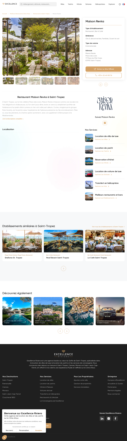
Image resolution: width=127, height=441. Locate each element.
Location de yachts (47, 384)
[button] (5, 46)
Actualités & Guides (115, 384)
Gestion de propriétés (82, 384)
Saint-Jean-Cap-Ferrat (11, 394)
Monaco (5, 390)
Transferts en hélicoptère (50, 394)
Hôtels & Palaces (46, 387)
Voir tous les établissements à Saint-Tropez (107, 227)
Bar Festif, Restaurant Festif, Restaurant (99, 255)
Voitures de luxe (46, 390)
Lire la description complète (12, 119)
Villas (62, 4)
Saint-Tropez (7, 380)
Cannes (5, 387)
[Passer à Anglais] (124, 4)
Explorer (112, 4)
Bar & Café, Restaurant (53, 255)
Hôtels (79, 4)
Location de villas (46, 380)
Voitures (88, 4)
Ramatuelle (6, 384)
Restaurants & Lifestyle (49, 397)
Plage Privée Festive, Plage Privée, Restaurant (19, 255)
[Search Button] (21, 4)
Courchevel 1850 (8, 397)
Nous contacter (114, 394)
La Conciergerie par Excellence (52, 401)
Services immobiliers (81, 387)
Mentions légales (114, 390)
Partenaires (112, 387)
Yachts (70, 4)
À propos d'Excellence (116, 380)
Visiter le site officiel (103, 69)
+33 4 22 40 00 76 (103, 75)
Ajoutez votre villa (81, 380)
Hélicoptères (100, 4)
